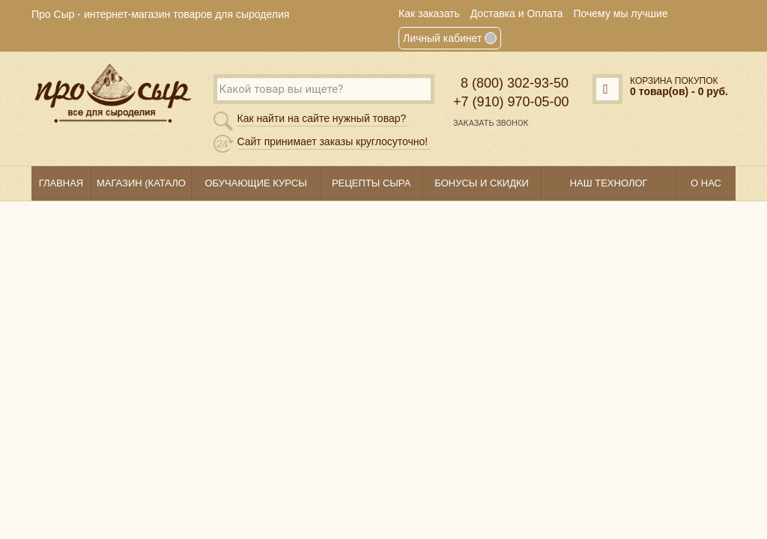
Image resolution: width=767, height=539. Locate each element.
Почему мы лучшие (621, 13)
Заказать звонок (491, 123)
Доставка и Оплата (516, 13)
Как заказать (429, 13)
